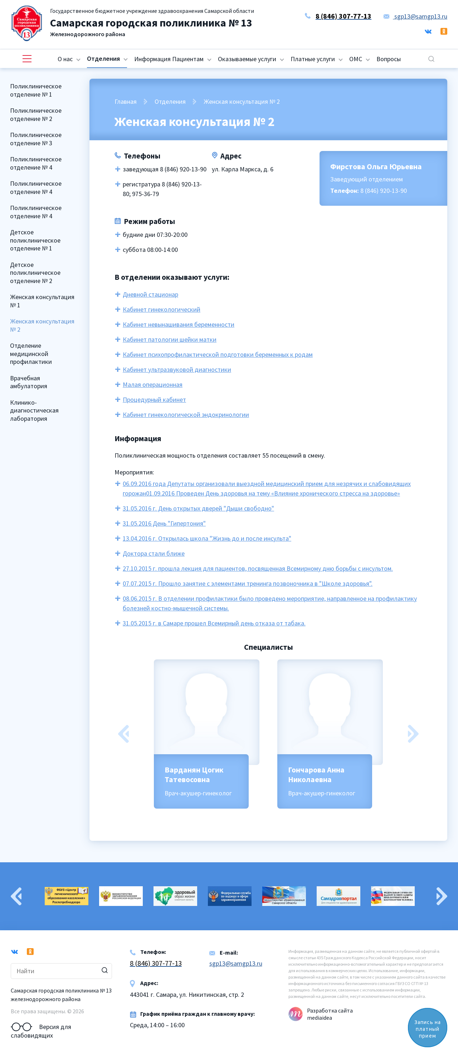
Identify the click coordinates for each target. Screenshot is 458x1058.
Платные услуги (313, 59)
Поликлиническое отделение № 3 (36, 139)
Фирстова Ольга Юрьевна (376, 166)
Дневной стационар (150, 294)
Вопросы (388, 59)
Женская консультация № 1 (42, 301)
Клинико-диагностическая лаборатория (34, 410)
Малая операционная (152, 384)
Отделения (103, 58)
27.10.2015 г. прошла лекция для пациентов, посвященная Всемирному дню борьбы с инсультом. (258, 568)
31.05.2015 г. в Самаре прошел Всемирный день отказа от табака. (214, 623)
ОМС (355, 59)
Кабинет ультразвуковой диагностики (177, 369)
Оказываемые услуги (247, 59)
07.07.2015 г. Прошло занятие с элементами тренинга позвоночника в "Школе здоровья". (247, 583)
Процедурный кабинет (154, 399)
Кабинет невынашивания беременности (178, 324)
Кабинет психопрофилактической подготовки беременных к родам (218, 354)
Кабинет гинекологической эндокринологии (186, 414)
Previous (123, 734)
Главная (125, 101)
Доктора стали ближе (154, 553)
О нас (65, 59)
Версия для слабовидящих (41, 1027)
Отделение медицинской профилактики (31, 353)
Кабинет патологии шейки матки (169, 339)
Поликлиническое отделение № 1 (36, 90)
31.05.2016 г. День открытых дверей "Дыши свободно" (198, 508)
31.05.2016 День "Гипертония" (164, 523)
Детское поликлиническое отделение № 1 (35, 240)
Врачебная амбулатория (28, 382)
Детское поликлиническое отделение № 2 (35, 272)
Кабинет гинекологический (161, 309)
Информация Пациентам (169, 59)
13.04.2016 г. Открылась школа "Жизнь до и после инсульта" (207, 538)
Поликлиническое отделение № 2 (36, 114)
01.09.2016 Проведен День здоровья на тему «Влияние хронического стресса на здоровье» (273, 493)
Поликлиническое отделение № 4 (36, 163)
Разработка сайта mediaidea (330, 1014)
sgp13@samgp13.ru (415, 16)
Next (413, 734)
